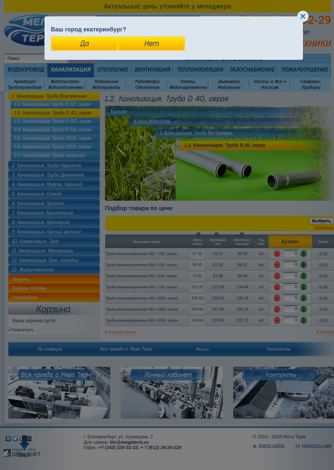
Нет (151, 43)
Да (84, 43)
